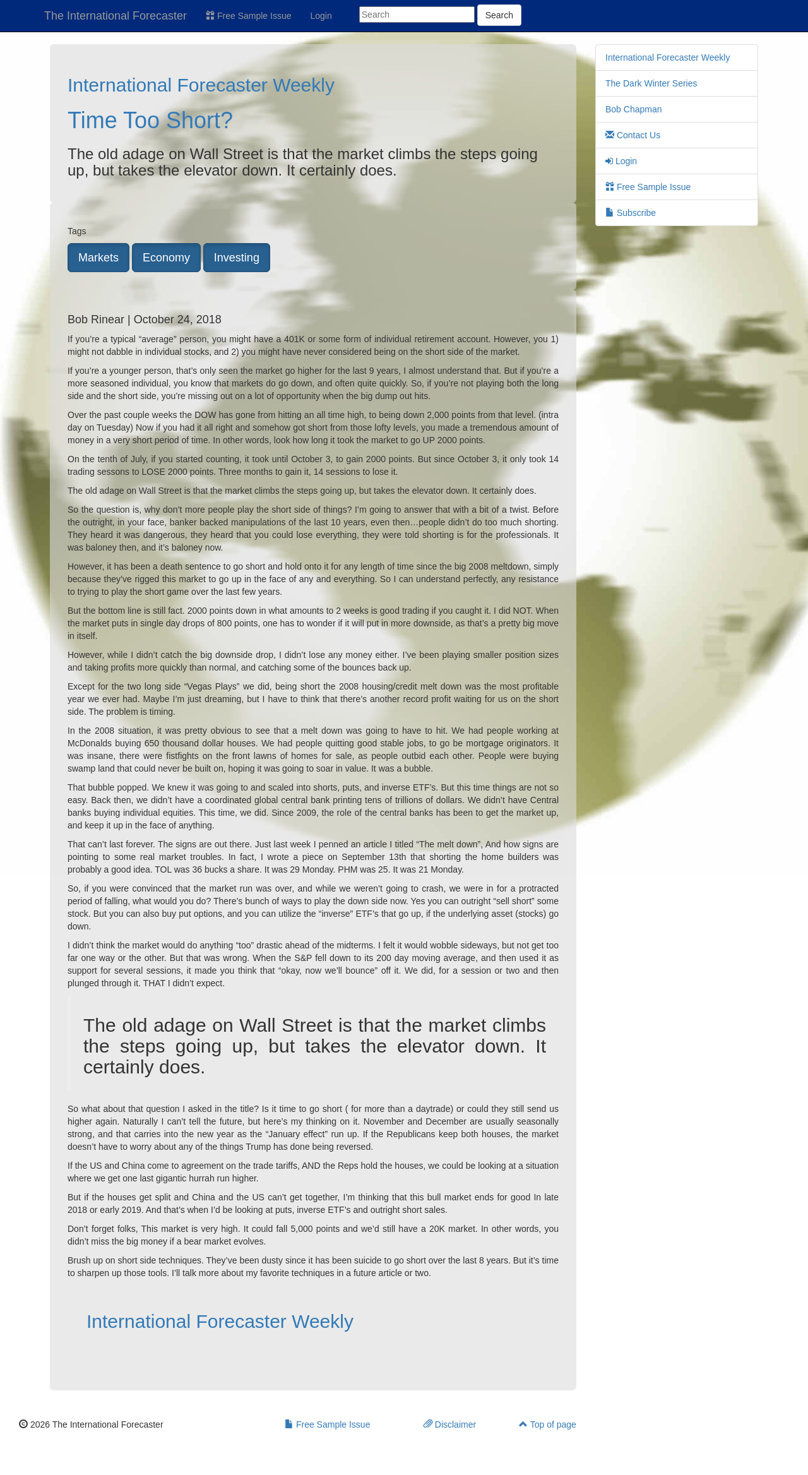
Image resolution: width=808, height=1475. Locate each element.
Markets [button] (98, 257)
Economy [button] (166, 257)
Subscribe (630, 213)
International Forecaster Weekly (201, 85)
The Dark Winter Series (651, 83)
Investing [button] (236, 257)
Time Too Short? (150, 120)
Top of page (547, 1424)
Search (499, 15)
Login (321, 16)
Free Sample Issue (248, 16)
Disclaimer (450, 1424)
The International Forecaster (115, 15)
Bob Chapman (633, 109)
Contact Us (632, 135)
